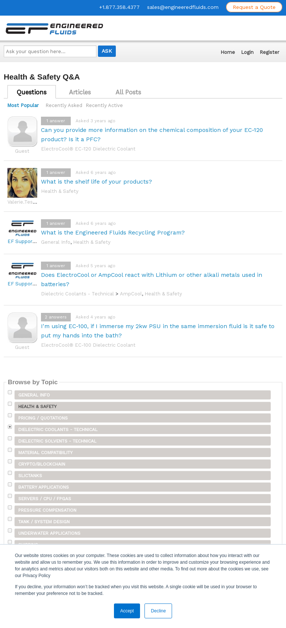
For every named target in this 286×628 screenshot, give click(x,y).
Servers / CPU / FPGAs (44, 498)
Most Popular (23, 105)
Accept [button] (127, 611)
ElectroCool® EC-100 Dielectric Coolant (88, 345)
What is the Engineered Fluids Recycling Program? (113, 232)
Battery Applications (43, 487)
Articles (80, 92)
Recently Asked (63, 105)
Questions (32, 92)
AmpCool (131, 294)
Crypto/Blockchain (41, 464)
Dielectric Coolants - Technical (77, 294)
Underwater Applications (49, 533)
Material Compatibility (45, 452)
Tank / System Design (44, 521)
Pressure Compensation (47, 510)
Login (247, 52)
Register (269, 52)
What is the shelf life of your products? (96, 181)
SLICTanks (30, 475)
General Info (55, 242)
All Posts (128, 92)
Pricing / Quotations (43, 418)
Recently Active (104, 105)
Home (227, 52)
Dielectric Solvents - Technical (57, 441)
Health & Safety (60, 191)
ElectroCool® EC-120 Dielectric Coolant (88, 149)
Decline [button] (158, 611)
